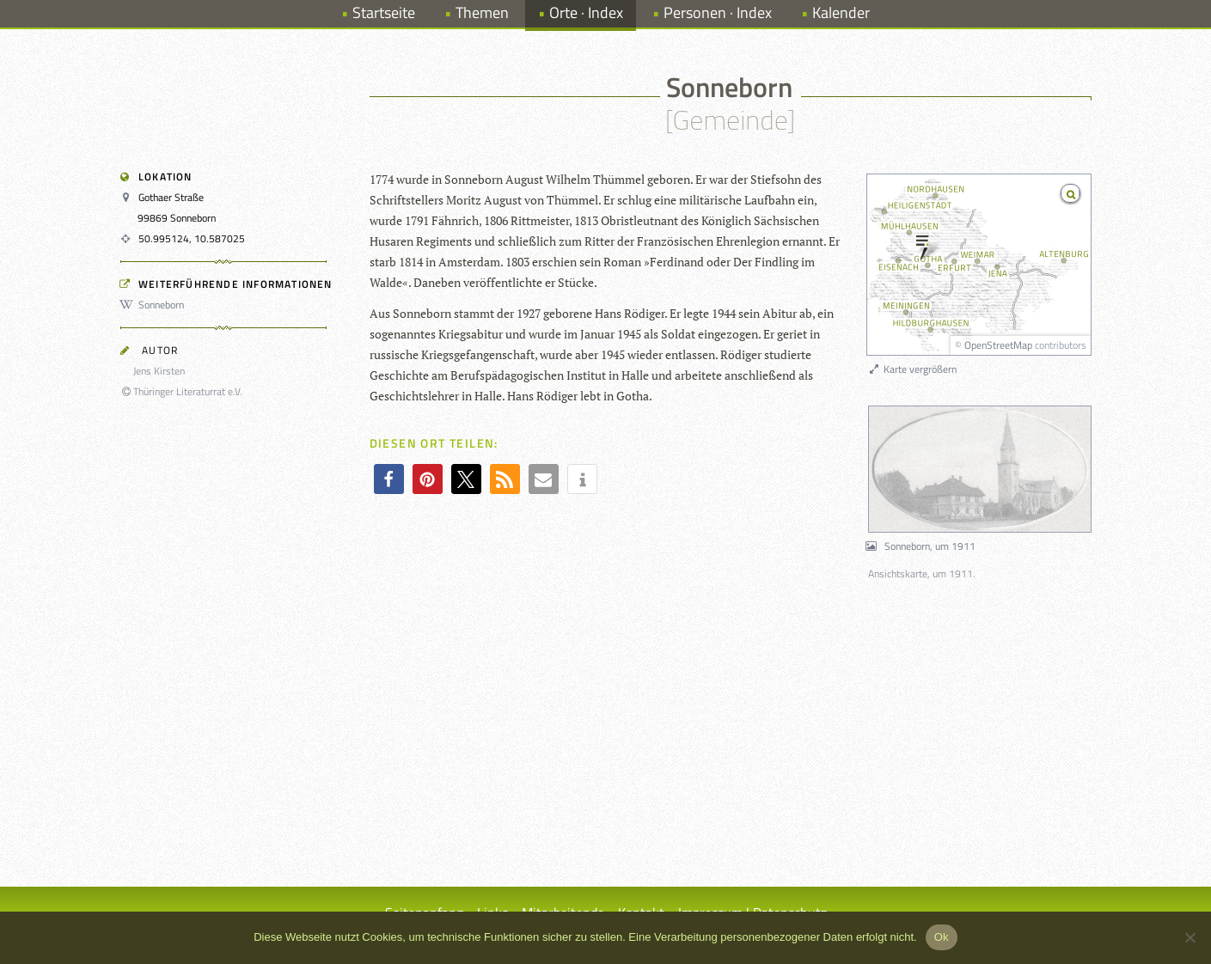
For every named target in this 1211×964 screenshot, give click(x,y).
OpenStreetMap (998, 345)
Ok (941, 936)
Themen (482, 12)
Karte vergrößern (912, 369)
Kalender (841, 12)
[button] (389, 479)
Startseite (383, 12)
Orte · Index (586, 12)
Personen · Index (718, 12)
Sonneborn (154, 304)
